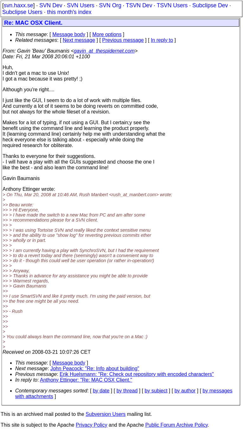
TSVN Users (172, 5)
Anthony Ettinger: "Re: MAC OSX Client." (86, 380)
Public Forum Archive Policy (176, 425)
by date (101, 390)
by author (185, 390)
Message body (68, 34)
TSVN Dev (139, 5)
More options (107, 34)
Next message (79, 40)
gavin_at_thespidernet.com (104, 51)
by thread (127, 390)
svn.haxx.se (18, 5)
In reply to (162, 40)
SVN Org (110, 5)
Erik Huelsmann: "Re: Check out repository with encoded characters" (137, 374)
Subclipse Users (22, 12)
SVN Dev (50, 5)
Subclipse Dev (210, 5)
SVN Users (80, 5)
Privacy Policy (91, 425)
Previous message (123, 40)
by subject (156, 390)
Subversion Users (106, 414)
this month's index (69, 12)
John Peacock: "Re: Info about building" (94, 368)
